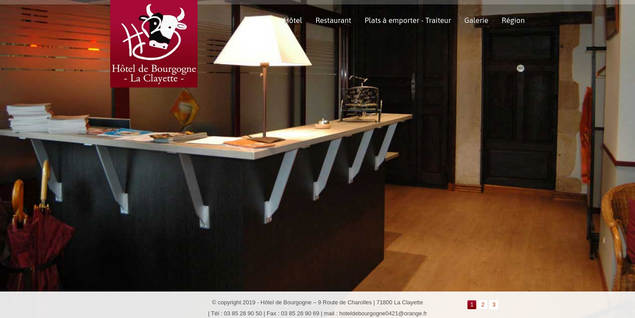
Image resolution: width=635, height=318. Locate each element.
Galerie (476, 20)
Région (513, 20)
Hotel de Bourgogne (158, 48)
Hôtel (293, 20)
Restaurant (333, 20)
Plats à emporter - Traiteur (408, 20)
